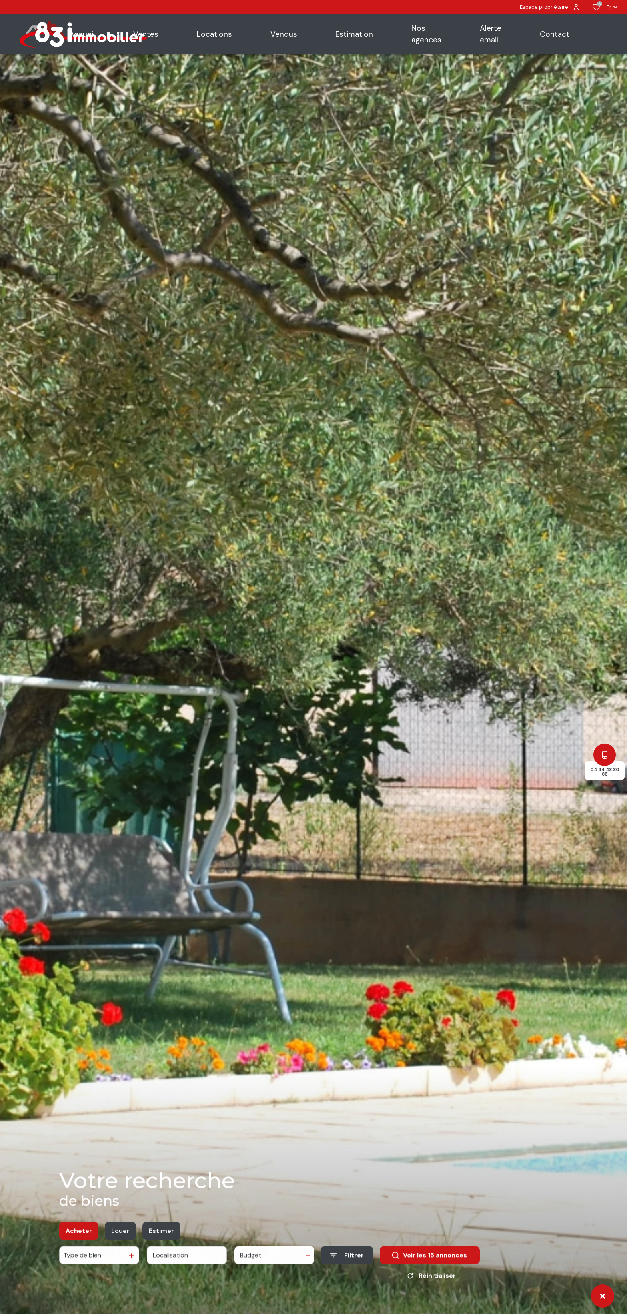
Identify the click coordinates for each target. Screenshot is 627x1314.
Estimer (161, 1238)
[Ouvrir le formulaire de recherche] (347, 1263)
